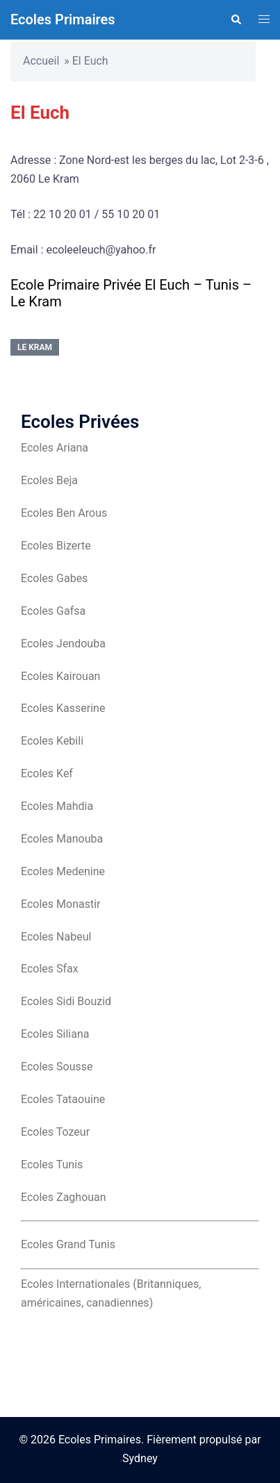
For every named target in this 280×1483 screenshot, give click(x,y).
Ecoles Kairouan (60, 676)
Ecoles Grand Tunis (68, 1244)
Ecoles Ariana (54, 447)
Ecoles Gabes (54, 578)
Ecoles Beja (49, 480)
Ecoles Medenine (63, 871)
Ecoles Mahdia (57, 806)
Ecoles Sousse (57, 1066)
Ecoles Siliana (55, 1034)
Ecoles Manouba (62, 838)
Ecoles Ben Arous (64, 513)
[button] (235, 19)
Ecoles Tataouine (63, 1099)
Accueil (41, 60)
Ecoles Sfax (50, 968)
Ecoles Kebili (52, 740)
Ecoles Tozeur (55, 1131)
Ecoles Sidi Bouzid (66, 1001)
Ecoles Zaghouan (63, 1197)
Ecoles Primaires (62, 19)
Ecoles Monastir (60, 904)
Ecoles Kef (47, 773)
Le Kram (34, 347)
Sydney (140, 1458)
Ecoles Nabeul (56, 936)
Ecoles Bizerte (56, 545)
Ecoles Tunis (52, 1164)
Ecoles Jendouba (63, 643)
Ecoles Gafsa (53, 611)
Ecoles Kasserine (63, 708)
